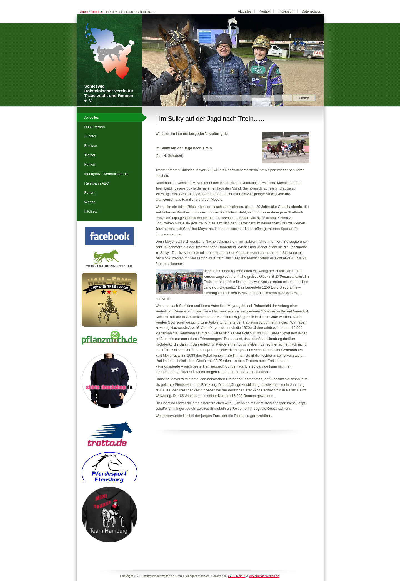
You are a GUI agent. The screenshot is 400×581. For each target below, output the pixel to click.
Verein (84, 11)
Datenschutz (311, 11)
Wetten (90, 202)
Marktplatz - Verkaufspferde (106, 174)
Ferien (89, 192)
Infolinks (91, 211)
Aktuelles (97, 11)
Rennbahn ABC (96, 183)
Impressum (286, 11)
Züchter (90, 136)
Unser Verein (94, 127)
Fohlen (89, 164)
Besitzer (90, 145)
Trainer (90, 155)
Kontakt (264, 11)
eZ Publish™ (236, 576)
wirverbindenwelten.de (264, 576)
